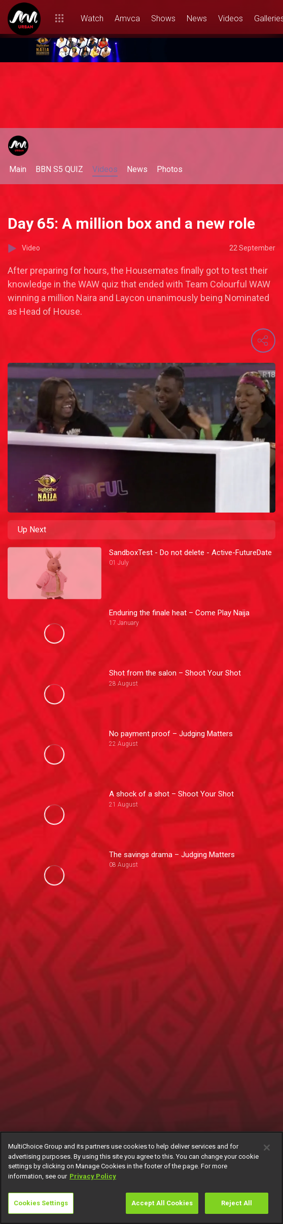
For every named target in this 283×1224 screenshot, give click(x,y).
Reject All (236, 1203)
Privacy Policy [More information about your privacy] (92, 1176)
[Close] (267, 1147)
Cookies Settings (41, 1203)
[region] (141, 1177)
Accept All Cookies (162, 1203)
